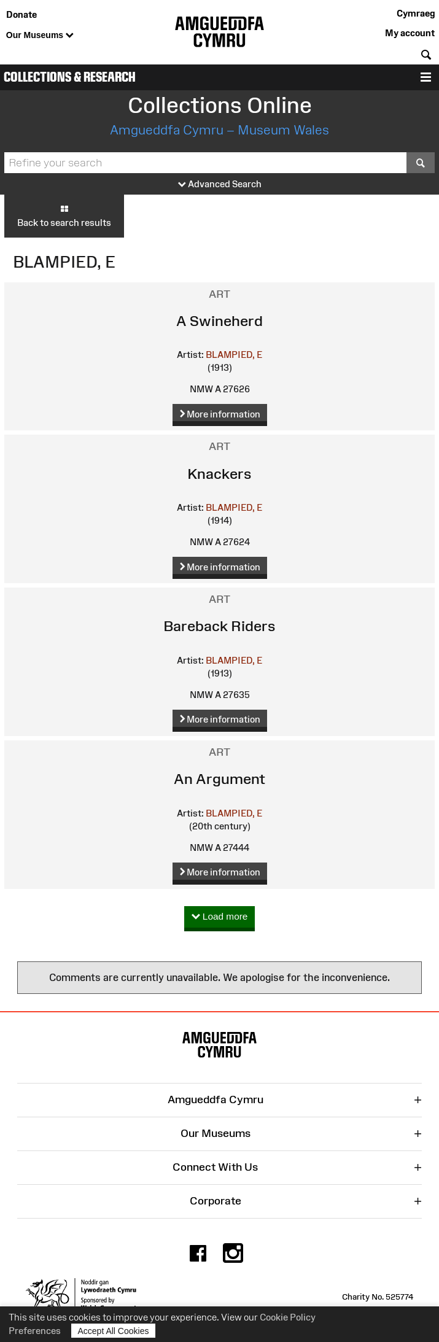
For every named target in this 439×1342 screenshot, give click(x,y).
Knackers (219, 473)
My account (410, 33)
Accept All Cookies (113, 1330)
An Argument (219, 778)
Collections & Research (70, 77)
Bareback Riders (219, 626)
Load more (220, 917)
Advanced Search (220, 184)
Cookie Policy (288, 1317)
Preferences (35, 1330)
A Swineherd (219, 320)
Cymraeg (416, 13)
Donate (21, 14)
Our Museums (40, 35)
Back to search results (64, 215)
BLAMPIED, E (234, 354)
